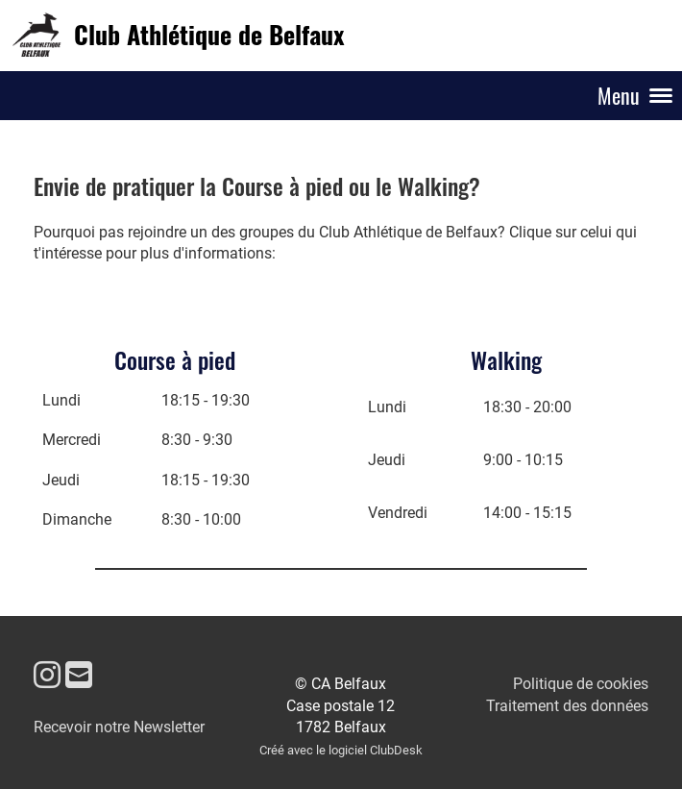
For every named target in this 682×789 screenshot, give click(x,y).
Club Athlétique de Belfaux (209, 34)
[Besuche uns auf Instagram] (47, 675)
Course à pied (174, 359)
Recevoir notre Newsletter (119, 727)
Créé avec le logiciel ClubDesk (341, 750)
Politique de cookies (580, 684)
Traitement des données (567, 706)
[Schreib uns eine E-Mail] (78, 675)
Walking (506, 359)
